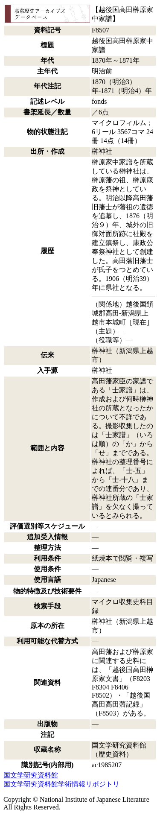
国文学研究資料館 (30, 775)
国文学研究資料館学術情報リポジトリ (61, 784)
